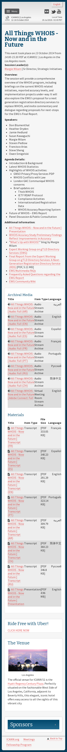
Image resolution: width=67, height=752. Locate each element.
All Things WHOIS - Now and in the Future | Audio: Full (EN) (21, 320)
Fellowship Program (18, 744)
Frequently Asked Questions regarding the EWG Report (34, 276)
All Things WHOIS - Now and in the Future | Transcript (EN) (16, 483)
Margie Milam (13, 69)
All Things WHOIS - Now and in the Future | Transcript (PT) (16, 506)
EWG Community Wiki (22, 281)
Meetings (29, 739)
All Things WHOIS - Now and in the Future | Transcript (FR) (16, 437)
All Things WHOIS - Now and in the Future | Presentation (16, 596)
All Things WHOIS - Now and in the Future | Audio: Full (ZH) (21, 382)
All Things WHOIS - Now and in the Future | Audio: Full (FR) (21, 344)
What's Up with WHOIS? (24, 242)
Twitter (53, 11)
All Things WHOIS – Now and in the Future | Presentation (35, 229)
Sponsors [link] (21, 724)
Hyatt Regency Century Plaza (25, 683)
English (56, 4)
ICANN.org (12, 739)
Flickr (47, 11)
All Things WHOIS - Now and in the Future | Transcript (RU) (16, 575)
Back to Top (56, 738)
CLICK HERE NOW (18, 630)
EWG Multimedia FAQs (22, 270)
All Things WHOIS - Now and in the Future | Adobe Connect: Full (21, 394)
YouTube (59, 11)
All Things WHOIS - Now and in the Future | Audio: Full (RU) (21, 369)
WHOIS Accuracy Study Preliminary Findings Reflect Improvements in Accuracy (35, 236)
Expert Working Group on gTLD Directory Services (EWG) (34, 251)
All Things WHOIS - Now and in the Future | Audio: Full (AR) (21, 307)
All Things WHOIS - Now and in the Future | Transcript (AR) (16, 529)
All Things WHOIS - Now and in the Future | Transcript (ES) (16, 460)
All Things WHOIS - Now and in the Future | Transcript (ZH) (16, 552)
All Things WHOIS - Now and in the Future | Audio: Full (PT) (21, 357)
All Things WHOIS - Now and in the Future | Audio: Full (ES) (21, 332)
